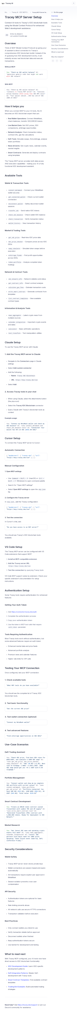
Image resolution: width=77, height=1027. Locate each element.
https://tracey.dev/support (27, 1009)
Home (7, 12)
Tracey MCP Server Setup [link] (39, 12)
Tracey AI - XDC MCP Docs (20, 12)
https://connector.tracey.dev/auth (24, 614)
